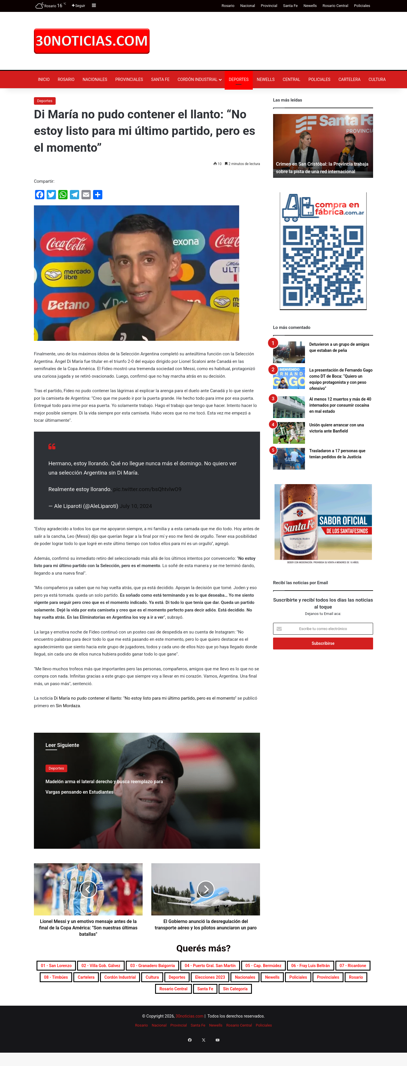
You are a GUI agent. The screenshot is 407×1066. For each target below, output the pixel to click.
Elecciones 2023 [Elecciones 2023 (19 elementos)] (144, 994)
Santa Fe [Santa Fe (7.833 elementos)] (206, 1008)
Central (291, 79)
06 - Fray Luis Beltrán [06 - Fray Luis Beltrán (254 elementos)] (141, 980)
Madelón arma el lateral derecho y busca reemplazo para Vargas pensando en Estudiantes (99, 796)
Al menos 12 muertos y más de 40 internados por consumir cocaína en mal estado (340, 405)
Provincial (269, 5)
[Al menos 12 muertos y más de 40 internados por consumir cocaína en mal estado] (289, 407)
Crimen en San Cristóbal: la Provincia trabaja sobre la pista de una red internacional (319, 163)
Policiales (362, 5)
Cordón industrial (198, 79)
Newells (310, 5)
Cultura (377, 79)
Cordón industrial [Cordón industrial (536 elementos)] (333, 980)
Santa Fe (290, 5)
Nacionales (95, 79)
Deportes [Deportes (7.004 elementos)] (99, 994)
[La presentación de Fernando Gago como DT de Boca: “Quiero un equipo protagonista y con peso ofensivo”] (289, 378)
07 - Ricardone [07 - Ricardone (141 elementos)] (199, 980)
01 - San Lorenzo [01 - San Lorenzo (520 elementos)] (90, 966)
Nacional (247, 5)
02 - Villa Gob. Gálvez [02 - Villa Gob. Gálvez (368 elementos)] (151, 966)
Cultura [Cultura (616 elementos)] (66, 994)
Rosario (227, 5)
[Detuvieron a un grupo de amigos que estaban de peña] (289, 352)
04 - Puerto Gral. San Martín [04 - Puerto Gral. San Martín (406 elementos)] (302, 966)
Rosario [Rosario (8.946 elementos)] (340, 994)
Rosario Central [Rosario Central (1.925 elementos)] (163, 1008)
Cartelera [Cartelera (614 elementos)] (288, 980)
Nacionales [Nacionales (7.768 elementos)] (191, 994)
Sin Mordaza (68, 705)
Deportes (238, 79)
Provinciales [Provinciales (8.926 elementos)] (303, 994)
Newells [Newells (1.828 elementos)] (228, 994)
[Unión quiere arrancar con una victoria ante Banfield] (289, 433)
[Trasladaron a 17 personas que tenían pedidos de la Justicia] (289, 459)
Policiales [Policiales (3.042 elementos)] (262, 994)
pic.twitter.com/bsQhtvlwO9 (147, 489)
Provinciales (129, 79)
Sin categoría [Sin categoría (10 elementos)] (246, 1008)
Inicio (44, 79)
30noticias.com (190, 1037)
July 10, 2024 (136, 506)
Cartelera (350, 79)
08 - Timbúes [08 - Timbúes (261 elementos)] (247, 980)
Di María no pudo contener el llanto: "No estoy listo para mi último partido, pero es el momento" (145, 698)
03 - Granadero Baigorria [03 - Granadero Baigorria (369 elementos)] (223, 966)
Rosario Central (335, 5)
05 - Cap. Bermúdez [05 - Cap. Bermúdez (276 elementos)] (76, 980)
